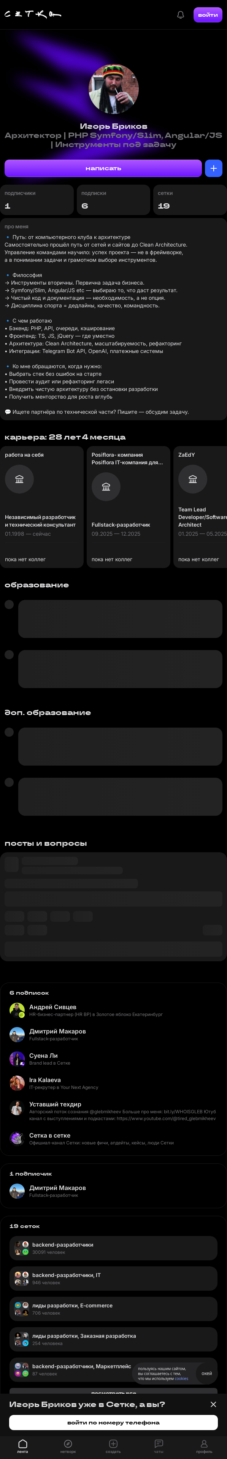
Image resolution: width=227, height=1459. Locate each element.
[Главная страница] (33, 14)
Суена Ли (43, 1055)
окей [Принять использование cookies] (207, 1373)
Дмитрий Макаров (57, 1031)
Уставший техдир (55, 1104)
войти (208, 15)
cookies (181, 1378)
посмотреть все (113, 1393)
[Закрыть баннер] (213, 1404)
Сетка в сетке (49, 1135)
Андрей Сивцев (52, 1007)
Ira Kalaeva (45, 1080)
